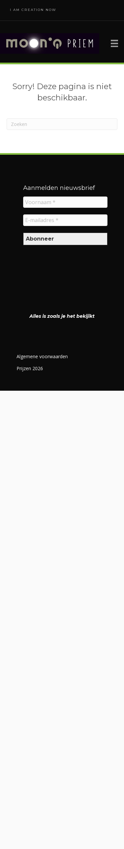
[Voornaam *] (65, 202)
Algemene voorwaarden (42, 356)
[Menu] (114, 43)
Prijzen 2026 (30, 368)
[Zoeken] (62, 124)
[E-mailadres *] (65, 220)
